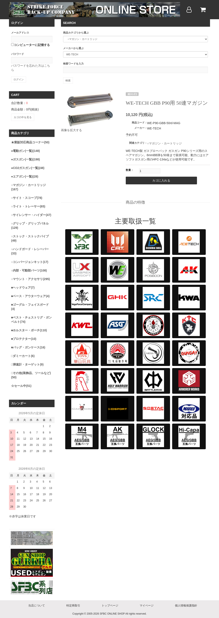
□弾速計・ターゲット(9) (27, 363)
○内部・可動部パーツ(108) (29, 269)
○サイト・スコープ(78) (26, 197)
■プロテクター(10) (23, 338)
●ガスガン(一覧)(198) (25, 158)
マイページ (147, 604)
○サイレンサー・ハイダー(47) (31, 214)
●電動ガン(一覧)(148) (25, 150)
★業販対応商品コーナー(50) (30, 141)
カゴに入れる (152, 180)
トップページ (110, 604)
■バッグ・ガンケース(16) (28, 346)
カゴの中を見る (22, 116)
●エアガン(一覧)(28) (24, 175)
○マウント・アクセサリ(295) (30, 278)
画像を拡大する (71, 130)
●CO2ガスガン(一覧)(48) (27, 167)
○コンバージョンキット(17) (29, 261)
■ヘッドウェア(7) (23, 286)
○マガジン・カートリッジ (164, 143)
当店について (36, 604)
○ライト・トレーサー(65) (28, 205)
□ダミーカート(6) (23, 355)
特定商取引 (73, 604)
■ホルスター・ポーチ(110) (29, 329)
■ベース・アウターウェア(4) (30, 295)
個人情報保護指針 (186, 604)
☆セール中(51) (21, 385)
